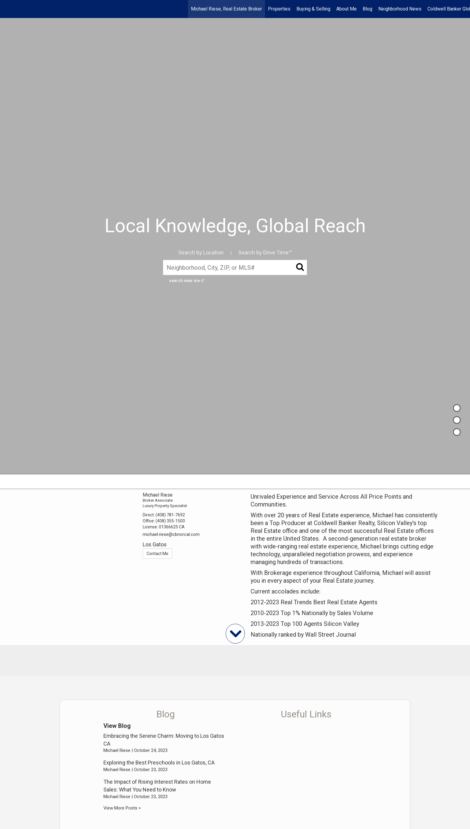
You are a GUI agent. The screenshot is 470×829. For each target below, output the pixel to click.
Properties (279, 9)
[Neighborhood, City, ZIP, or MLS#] (235, 267)
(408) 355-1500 (170, 520)
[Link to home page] (7, 9)
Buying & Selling (313, 9)
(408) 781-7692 (170, 514)
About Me (346, 9)
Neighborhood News (399, 9)
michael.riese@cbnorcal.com (171, 534)
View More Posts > (122, 808)
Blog (367, 9)
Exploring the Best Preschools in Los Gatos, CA (159, 762)
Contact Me (157, 553)
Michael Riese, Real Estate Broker (226, 9)
